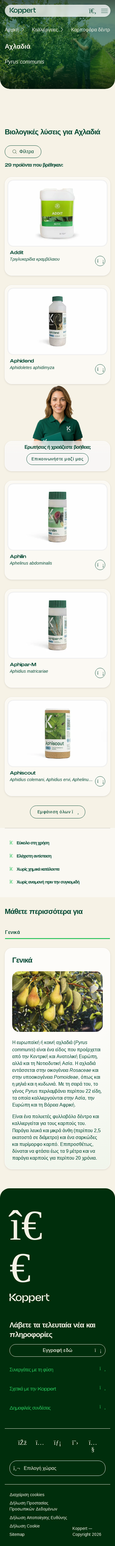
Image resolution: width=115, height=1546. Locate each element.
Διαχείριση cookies (27, 1494)
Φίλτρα (23, 151)
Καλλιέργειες (45, 29)
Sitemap (17, 1534)
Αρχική (12, 29)
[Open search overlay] (93, 11)
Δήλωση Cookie (25, 1526)
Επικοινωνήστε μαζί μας (57, 459)
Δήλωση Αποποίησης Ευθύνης (38, 1517)
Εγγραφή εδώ (73, 1350)
